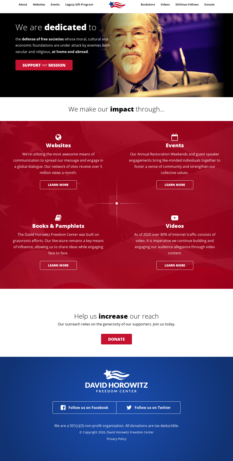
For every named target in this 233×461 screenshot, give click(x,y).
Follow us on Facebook (84, 407)
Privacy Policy (116, 439)
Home (117, 7)
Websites (39, 6)
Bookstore (148, 6)
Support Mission (44, 65)
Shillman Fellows (187, 6)
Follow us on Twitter (148, 407)
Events (55, 6)
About (23, 6)
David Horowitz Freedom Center (116, 381)
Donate (209, 6)
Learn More (58, 185)
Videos (165, 6)
